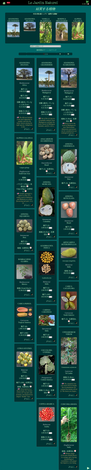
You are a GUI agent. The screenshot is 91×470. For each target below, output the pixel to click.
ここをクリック (52, 50)
